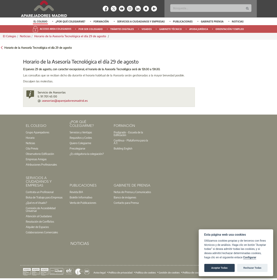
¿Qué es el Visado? (36, 202)
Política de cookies (145, 272)
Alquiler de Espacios (37, 227)
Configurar (249, 257)
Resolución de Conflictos (40, 221)
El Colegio (40, 21)
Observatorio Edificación (40, 153)
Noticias (238, 21)
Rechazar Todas (252, 267)
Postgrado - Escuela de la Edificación (128, 134)
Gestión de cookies (169, 272)
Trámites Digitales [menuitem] (122, 29)
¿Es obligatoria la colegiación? (87, 153)
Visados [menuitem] (147, 29)
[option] (40, 21)
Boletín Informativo (81, 197)
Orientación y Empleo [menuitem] (229, 29)
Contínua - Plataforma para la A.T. (131, 142)
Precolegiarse (77, 148)
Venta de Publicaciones (83, 202)
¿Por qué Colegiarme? (70, 21)
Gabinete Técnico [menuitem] (170, 29)
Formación (101, 21)
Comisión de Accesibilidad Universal (41, 209)
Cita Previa (32, 148)
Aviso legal (99, 272)
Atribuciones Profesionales (41, 164)
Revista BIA (76, 192)
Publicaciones (183, 21)
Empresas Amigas (36, 159)
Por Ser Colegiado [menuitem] (90, 29)
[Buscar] (210, 8)
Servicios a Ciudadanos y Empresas (141, 21)
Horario (30, 137)
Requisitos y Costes (81, 137)
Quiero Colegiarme (80, 143)
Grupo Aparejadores (37, 132)
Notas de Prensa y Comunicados (132, 192)
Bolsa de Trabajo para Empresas (44, 197)
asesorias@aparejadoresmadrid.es (65, 100)
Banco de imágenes (125, 197)
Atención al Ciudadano (39, 216)
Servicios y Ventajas (81, 132)
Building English (123, 148)
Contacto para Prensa (126, 202)
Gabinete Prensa (212, 21)
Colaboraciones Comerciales (42, 232)
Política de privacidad (120, 272)
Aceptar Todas (219, 267)
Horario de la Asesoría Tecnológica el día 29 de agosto (70, 36)
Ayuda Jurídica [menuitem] (198, 29)
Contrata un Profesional (39, 192)
